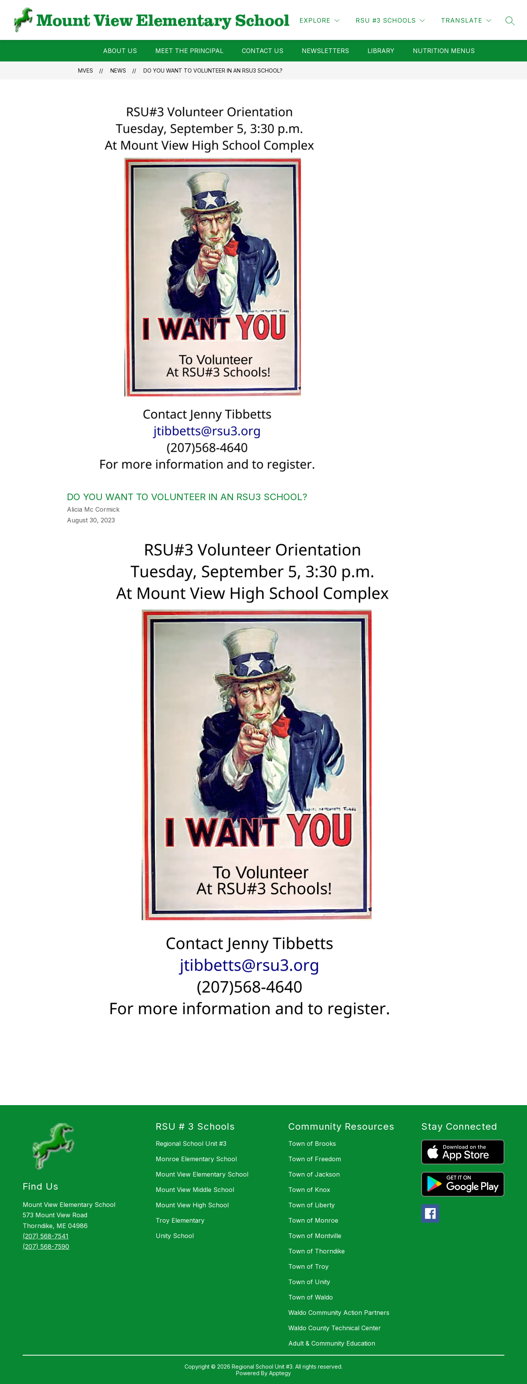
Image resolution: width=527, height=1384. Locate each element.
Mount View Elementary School (202, 1174)
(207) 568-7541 (45, 1236)
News (118, 70)
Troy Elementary (180, 1220)
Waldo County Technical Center (334, 1328)
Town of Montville (314, 1236)
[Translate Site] (466, 20)
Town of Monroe (313, 1220)
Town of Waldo (310, 1297)
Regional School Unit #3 (191, 1143)
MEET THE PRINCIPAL (189, 51)
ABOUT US (120, 51)
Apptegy (280, 1373)
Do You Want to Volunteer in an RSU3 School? (213, 70)
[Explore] (319, 20)
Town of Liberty (311, 1205)
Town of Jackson (314, 1174)
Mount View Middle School (195, 1189)
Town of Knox (309, 1189)
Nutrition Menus (444, 51)
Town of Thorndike (316, 1251)
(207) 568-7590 (46, 1246)
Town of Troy (308, 1266)
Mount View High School (192, 1205)
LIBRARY (380, 51)
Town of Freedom (314, 1159)
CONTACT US (262, 51)
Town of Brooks (312, 1143)
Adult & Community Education (331, 1343)
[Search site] (510, 20)
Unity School (175, 1236)
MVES (85, 70)
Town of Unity (309, 1282)
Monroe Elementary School (196, 1159)
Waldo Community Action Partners (338, 1312)
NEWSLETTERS (325, 51)
